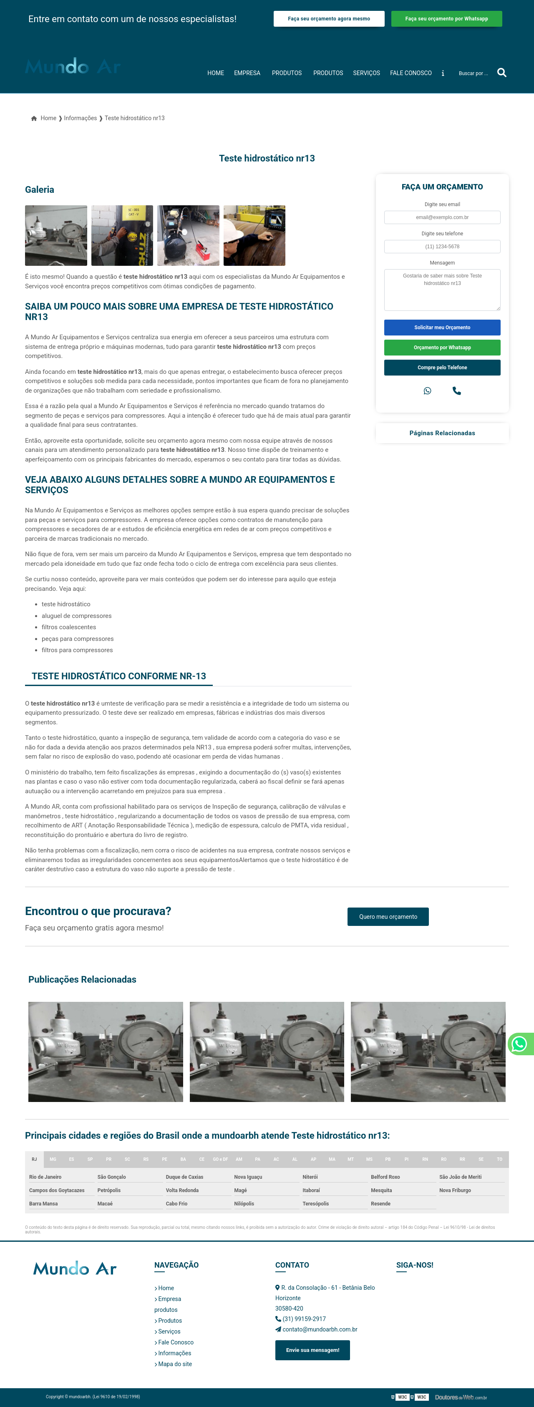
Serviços (366, 73)
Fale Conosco (411, 73)
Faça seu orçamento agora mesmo (329, 19)
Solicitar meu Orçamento (443, 327)
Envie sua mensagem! (312, 1350)
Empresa (247, 73)
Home (215, 73)
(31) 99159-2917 (300, 1319)
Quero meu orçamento (388, 916)
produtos (287, 73)
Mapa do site (173, 1364)
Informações (172, 1353)
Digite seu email (442, 204)
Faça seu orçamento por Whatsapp (447, 19)
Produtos (328, 73)
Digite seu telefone (442, 234)
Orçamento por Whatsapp (442, 347)
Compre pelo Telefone (442, 368)
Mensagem (442, 263)
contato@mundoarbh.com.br (316, 1329)
